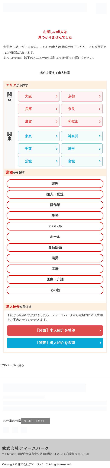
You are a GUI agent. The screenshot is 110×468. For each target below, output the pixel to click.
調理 (55, 183)
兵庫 (28, 109)
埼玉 (71, 148)
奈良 (71, 109)
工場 (55, 268)
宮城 (71, 161)
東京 (28, 136)
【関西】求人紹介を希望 (55, 330)
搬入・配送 (55, 194)
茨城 (28, 161)
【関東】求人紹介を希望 (55, 343)
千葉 (28, 148)
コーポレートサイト (36, 421)
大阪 (28, 96)
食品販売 (55, 247)
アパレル (55, 226)
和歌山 (73, 121)
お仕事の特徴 (12, 420)
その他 (55, 290)
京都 (71, 96)
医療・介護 (55, 279)
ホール (55, 237)
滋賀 (28, 121)
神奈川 (73, 136)
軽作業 (55, 205)
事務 (55, 215)
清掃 (55, 258)
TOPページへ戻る (12, 365)
